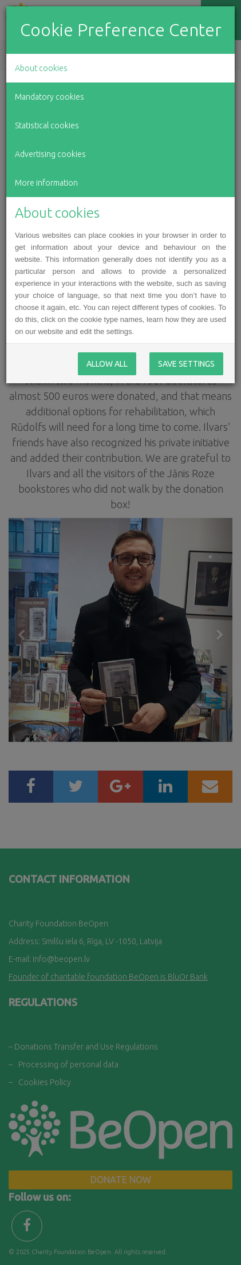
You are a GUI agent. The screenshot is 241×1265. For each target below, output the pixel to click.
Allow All (107, 363)
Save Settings (186, 363)
